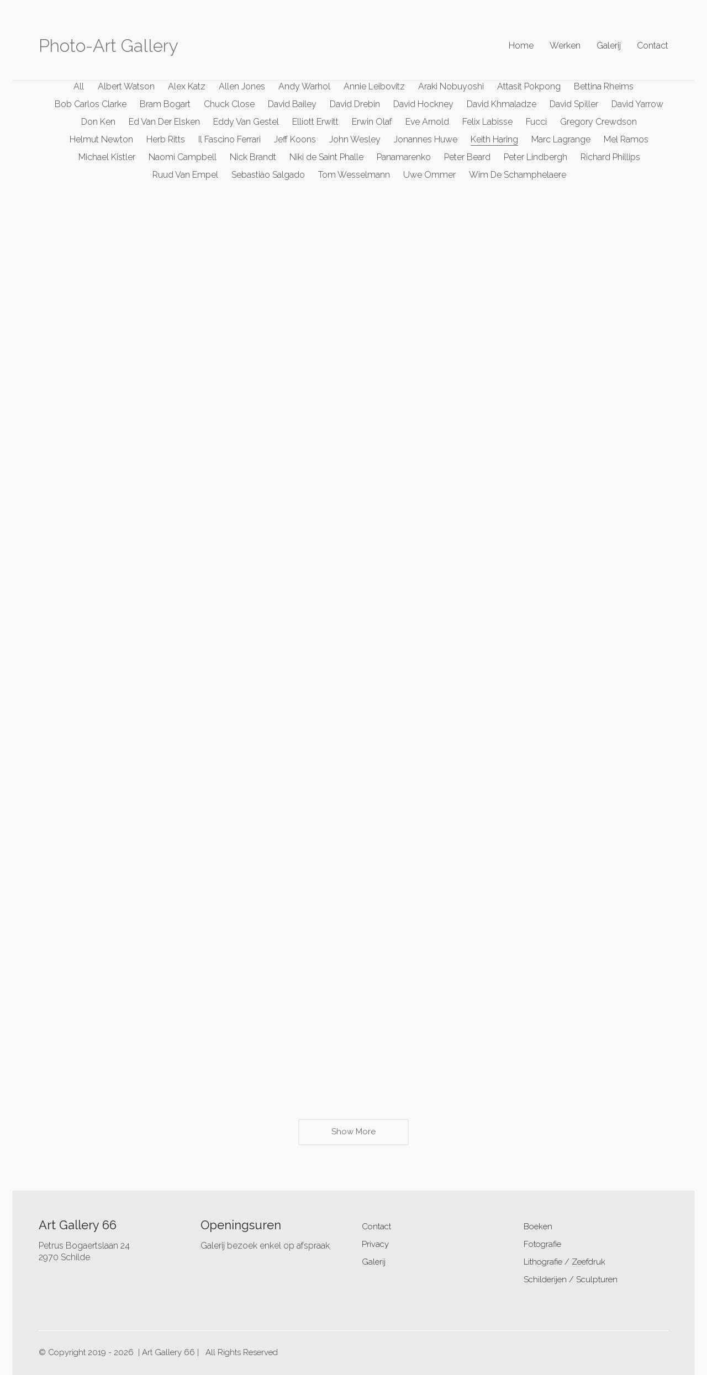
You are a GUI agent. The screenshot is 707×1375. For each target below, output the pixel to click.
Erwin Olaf (372, 121)
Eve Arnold (427, 121)
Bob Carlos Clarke (90, 104)
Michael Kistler (106, 157)
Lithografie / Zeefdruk (564, 1262)
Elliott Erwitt (315, 121)
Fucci (536, 121)
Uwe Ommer (429, 174)
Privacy (375, 1244)
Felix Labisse (487, 121)
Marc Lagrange (560, 139)
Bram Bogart (165, 104)
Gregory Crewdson (598, 121)
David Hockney (423, 104)
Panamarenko (404, 157)
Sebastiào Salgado (268, 174)
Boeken (538, 1226)
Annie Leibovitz (374, 86)
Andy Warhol (304, 86)
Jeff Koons (295, 139)
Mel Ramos (626, 139)
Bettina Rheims (604, 86)
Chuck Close (229, 104)
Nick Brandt (253, 157)
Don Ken (98, 121)
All (79, 86)
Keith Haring (494, 139)
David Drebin (355, 104)
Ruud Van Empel (185, 174)
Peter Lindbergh (535, 157)
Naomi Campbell (183, 157)
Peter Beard (467, 157)
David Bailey (292, 104)
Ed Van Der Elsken (164, 121)
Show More (353, 1135)
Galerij (374, 1262)
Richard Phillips (610, 157)
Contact (376, 1226)
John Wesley (355, 139)
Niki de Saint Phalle (326, 157)
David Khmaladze (501, 104)
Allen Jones (242, 86)
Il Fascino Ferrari (229, 139)
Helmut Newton (101, 139)
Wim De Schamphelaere (517, 174)
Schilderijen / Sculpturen (571, 1279)
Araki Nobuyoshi (451, 86)
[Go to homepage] (108, 46)
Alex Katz (186, 86)
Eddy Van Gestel (246, 121)
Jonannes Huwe (425, 139)
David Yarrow (637, 104)
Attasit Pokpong (529, 86)
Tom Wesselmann (354, 174)
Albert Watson (126, 86)
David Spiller (574, 104)
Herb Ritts (165, 139)
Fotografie (542, 1244)
